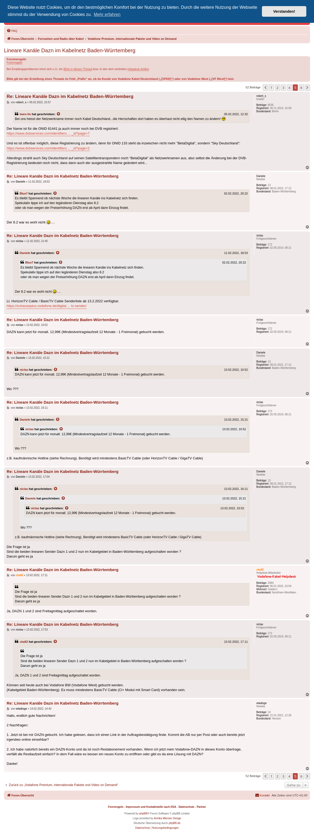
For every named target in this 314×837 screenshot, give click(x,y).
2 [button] (277, 87)
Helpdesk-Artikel (138, 69)
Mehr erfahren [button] (107, 14)
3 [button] (283, 87)
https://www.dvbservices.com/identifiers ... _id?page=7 (48, 133)
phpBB (143, 813)
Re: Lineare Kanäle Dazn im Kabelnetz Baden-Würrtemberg (70, 96)
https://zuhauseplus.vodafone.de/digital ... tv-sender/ (47, 306)
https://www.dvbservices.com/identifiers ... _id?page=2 (48, 148)
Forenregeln (14, 62)
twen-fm (25, 114)
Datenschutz (186, 806)
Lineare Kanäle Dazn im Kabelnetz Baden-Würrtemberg (69, 50)
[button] (265, 87)
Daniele (25, 252)
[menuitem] (12, 31)
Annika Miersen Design (167, 818)
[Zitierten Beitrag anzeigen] (58, 114)
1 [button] (271, 87)
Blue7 (24, 193)
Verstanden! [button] (284, 11)
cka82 (24, 641)
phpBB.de (174, 823)
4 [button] (289, 87)
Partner (201, 806)
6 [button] (301, 87)
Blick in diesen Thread (77, 69)
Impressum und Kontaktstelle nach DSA (151, 806)
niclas (24, 369)
